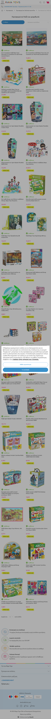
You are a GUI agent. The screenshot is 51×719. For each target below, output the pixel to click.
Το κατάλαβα (25, 369)
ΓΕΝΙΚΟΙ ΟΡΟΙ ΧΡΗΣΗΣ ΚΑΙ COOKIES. (26, 359)
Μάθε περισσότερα (25, 364)
